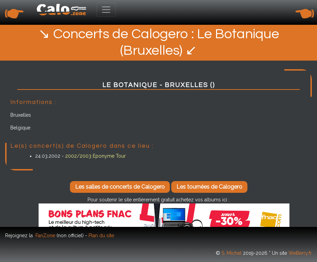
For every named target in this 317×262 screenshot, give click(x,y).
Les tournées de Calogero (209, 187)
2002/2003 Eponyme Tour (95, 156)
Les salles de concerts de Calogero (120, 187)
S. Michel (232, 253)
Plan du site (101, 235)
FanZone (45, 235)
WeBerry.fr (300, 253)
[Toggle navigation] (106, 10)
